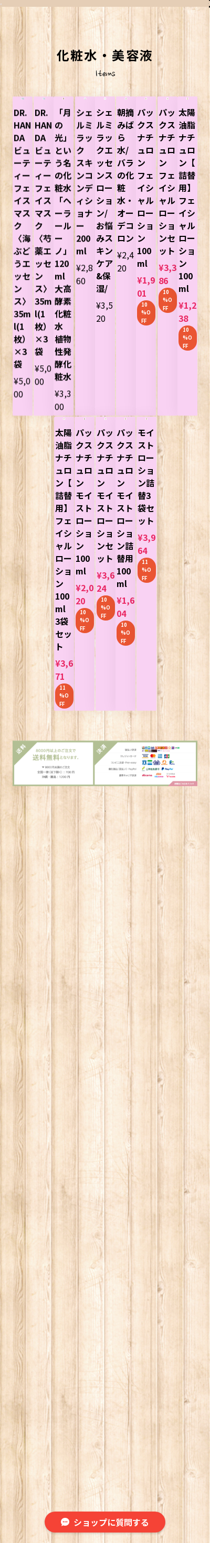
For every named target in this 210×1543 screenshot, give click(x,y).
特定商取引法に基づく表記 (147, 1437)
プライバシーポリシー (56, 1437)
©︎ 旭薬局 (105, 1458)
